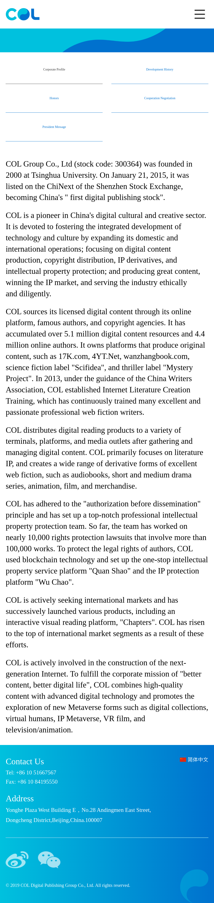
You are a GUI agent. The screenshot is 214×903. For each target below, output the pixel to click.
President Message (54, 127)
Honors (54, 98)
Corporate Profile (54, 69)
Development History (159, 69)
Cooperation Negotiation (159, 98)
